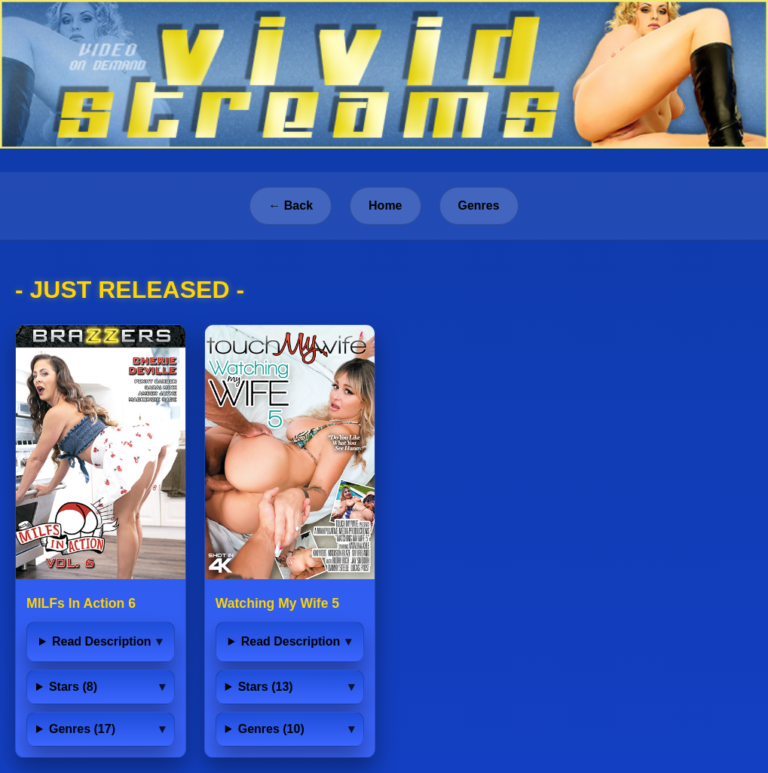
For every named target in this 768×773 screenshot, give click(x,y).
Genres (479, 205)
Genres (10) (271, 728)
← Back (290, 205)
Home (385, 205)
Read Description (101, 641)
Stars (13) (265, 686)
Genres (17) (82, 728)
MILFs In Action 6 (81, 603)
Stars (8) (73, 686)
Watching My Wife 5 (277, 603)
